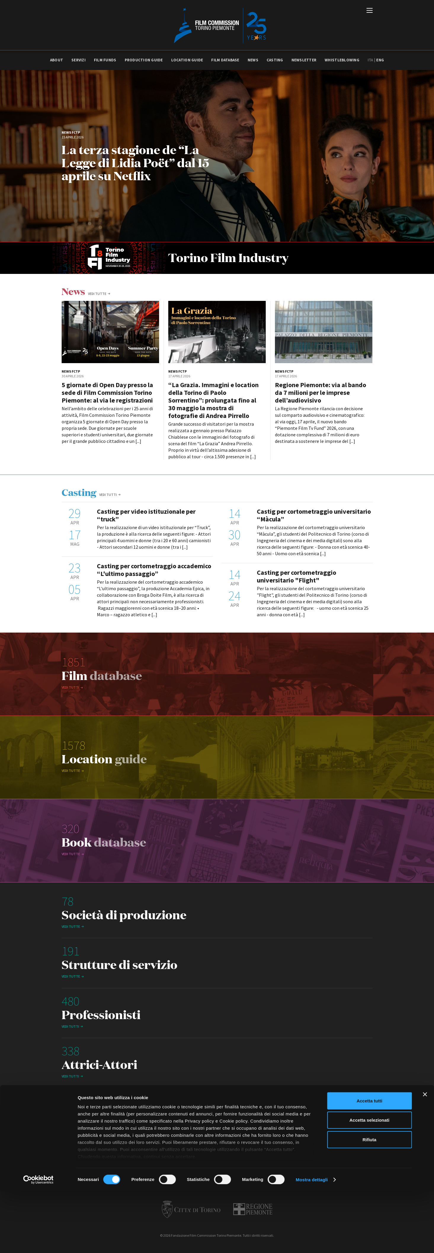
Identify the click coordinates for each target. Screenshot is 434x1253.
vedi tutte (97, 293)
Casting (275, 60)
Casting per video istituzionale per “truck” (146, 515)
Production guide (144, 60)
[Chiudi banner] (425, 1156)
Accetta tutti (369, 1162)
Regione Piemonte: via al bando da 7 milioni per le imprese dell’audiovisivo (320, 392)
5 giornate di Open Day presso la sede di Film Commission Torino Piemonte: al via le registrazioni (107, 392)
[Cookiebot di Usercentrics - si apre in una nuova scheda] (38, 1241)
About (56, 60)
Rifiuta (370, 1201)
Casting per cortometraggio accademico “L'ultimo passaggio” (154, 570)
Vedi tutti (108, 494)
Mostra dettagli (312, 1241)
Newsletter (304, 60)
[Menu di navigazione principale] (369, 11)
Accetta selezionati (369, 1181)
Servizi (78, 60)
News (253, 60)
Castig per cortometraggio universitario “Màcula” (314, 515)
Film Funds (105, 60)
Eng (380, 60)
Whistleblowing (342, 60)
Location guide (187, 60)
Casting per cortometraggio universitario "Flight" (296, 576)
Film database (225, 60)
